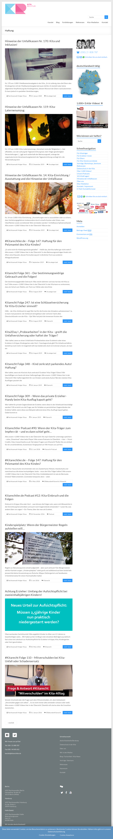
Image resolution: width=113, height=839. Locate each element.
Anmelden (80, 226)
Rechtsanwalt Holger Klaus (17, 96)
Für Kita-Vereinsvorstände (87, 161)
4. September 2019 (37, 262)
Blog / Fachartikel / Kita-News (70, 756)
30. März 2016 (36, 647)
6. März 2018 (35, 481)
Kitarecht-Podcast (50, 449)
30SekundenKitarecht (51, 481)
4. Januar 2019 (36, 417)
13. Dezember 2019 (37, 164)
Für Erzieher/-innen (84, 156)
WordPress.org (82, 238)
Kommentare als (84, 234)
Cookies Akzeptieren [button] (67, 835)
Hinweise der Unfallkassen (87, 179)
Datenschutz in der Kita (86, 168)
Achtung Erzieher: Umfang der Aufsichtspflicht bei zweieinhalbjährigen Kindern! (36, 593)
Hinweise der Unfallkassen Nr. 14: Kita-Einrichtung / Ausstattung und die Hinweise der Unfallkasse (37, 176)
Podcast (51, 514)
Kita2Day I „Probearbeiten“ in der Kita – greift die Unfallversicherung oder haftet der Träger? (36, 333)
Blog (57, 22)
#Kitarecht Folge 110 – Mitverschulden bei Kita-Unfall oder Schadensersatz (35, 659)
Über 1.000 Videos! (84, 171)
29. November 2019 (37, 230)
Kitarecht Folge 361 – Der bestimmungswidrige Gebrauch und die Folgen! (34, 274)
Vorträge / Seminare (66, 760)
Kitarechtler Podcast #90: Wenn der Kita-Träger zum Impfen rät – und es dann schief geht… (38, 429)
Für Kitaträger (82, 153)
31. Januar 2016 (36, 713)
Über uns (80, 181)
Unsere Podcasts (83, 173)
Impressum (63, 768)
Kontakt (105, 22)
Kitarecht (49, 321)
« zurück (11, 723)
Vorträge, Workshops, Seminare (89, 163)
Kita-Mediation (93, 22)
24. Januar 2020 (36, 96)
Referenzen (80, 22)
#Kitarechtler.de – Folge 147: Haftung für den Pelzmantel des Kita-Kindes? (33, 242)
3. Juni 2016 (35, 580)
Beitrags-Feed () (84, 230)
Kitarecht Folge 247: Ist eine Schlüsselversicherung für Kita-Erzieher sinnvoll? (36, 304)
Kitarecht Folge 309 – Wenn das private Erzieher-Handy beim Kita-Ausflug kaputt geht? (36, 397)
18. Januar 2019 (36, 385)
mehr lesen (67, 96)
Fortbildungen (67, 22)
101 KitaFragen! (83, 176)
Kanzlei (50, 22)
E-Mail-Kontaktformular (86, 189)
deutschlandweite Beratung (69, 740)
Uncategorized (51, 96)
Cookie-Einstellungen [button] (47, 835)
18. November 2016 (37, 514)
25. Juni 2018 (35, 449)
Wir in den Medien (66, 752)
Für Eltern (81, 158)
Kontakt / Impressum (85, 186)
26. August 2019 (36, 292)
